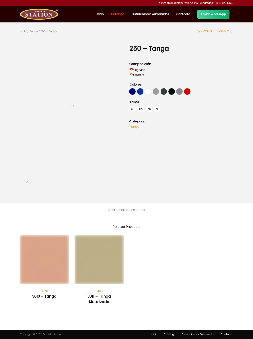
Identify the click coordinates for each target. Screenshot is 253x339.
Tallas (134, 102)
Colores (135, 84)
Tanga (34, 31)
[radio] (132, 91)
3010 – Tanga (44, 296)
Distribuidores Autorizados (198, 334)
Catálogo (170, 334)
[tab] (126, 209)
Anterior (205, 31)
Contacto (227, 334)
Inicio (23, 31)
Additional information (126, 209)
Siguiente (225, 31)
